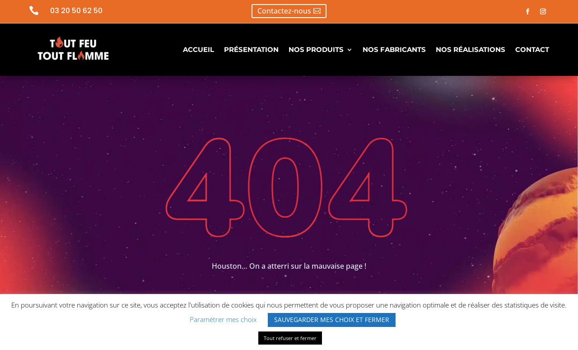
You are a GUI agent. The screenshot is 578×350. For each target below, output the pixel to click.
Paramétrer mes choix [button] (223, 319)
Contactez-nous (284, 11)
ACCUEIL (198, 49)
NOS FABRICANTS (394, 49)
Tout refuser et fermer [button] (290, 338)
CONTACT (532, 49)
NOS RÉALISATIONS (470, 49)
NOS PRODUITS (316, 49)
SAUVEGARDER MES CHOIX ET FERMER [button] (331, 319)
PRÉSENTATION (251, 49)
